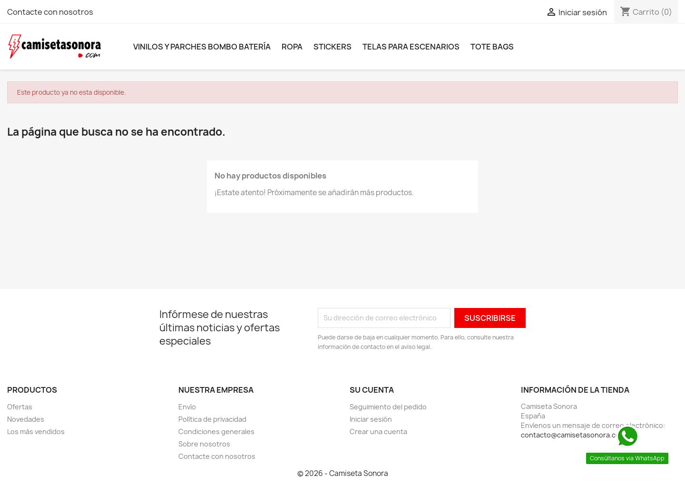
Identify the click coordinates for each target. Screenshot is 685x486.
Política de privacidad (212, 419)
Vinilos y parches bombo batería (202, 46)
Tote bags (492, 46)
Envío (187, 406)
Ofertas (19, 406)
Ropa (292, 46)
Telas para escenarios (411, 46)
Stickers (332, 46)
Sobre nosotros (204, 443)
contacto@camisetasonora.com (573, 434)
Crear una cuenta (378, 431)
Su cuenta (372, 390)
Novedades (25, 419)
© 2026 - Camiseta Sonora (342, 473)
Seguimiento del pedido (388, 406)
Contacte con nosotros (50, 12)
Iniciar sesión (371, 419)
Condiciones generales (216, 431)
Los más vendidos (36, 431)
